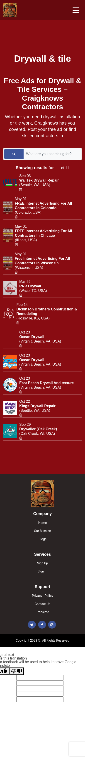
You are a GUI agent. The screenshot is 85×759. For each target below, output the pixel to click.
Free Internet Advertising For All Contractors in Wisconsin (42, 261)
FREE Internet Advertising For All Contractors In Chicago (43, 233)
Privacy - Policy (42, 596)
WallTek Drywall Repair (39, 180)
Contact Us (42, 604)
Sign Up (42, 563)
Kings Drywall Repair (37, 406)
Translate (42, 612)
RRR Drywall (30, 286)
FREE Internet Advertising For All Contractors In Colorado (43, 205)
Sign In (42, 571)
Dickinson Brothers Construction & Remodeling (46, 311)
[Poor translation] (16, 671)
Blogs (42, 539)
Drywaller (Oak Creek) (38, 429)
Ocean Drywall (31, 337)
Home (42, 523)
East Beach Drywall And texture (46, 383)
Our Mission (42, 531)
